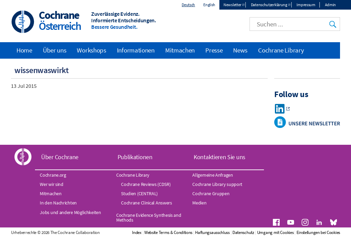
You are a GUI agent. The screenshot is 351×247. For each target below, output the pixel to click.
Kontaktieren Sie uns (219, 157)
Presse (213, 50)
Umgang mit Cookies (275, 232)
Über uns (54, 50)
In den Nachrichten (58, 203)
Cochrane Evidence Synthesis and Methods (148, 217)
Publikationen (135, 157)
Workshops (91, 50)
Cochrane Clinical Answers (146, 203)
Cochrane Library (281, 50)
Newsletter (232, 4)
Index (137, 232)
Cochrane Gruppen (210, 193)
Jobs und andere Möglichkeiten (70, 212)
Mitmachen (180, 50)
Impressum (305, 4)
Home (24, 50)
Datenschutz (243, 232)
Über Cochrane (59, 157)
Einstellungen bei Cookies (318, 232)
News (240, 50)
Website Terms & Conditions (168, 232)
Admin (330, 4)
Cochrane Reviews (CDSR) (145, 184)
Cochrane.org (53, 175)
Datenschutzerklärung (269, 4)
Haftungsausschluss (212, 232)
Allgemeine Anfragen (212, 175)
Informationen (136, 50)
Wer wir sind (51, 184)
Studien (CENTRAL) (139, 193)
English (209, 4)
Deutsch (188, 4)
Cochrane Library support (217, 184)
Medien (199, 203)
